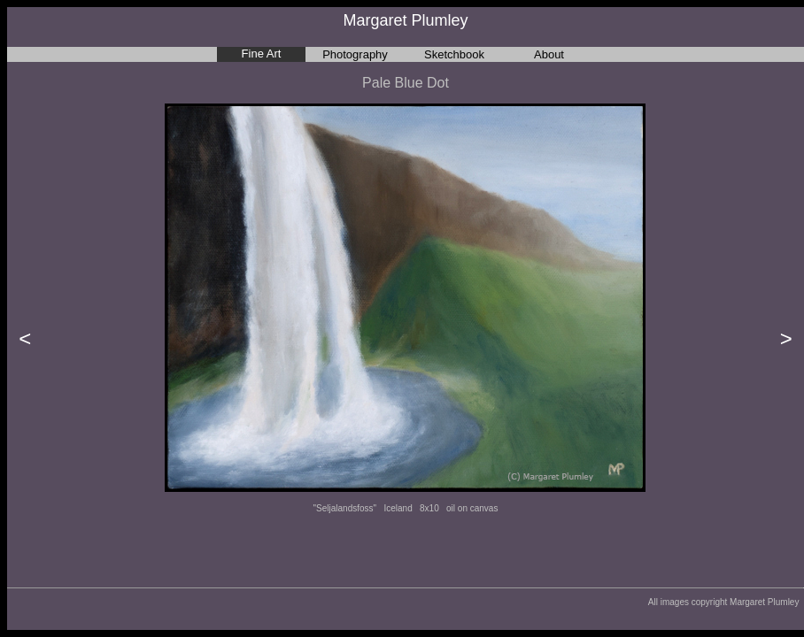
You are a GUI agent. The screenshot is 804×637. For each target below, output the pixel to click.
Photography (355, 54)
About (549, 54)
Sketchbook (454, 54)
